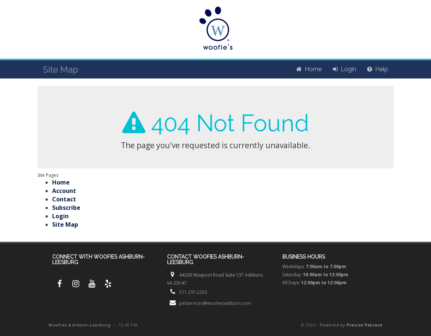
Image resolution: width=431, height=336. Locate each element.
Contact (64, 199)
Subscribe (66, 208)
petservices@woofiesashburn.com (215, 303)
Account (64, 191)
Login (60, 216)
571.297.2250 (193, 292)
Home (61, 182)
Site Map (65, 224)
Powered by (351, 325)
